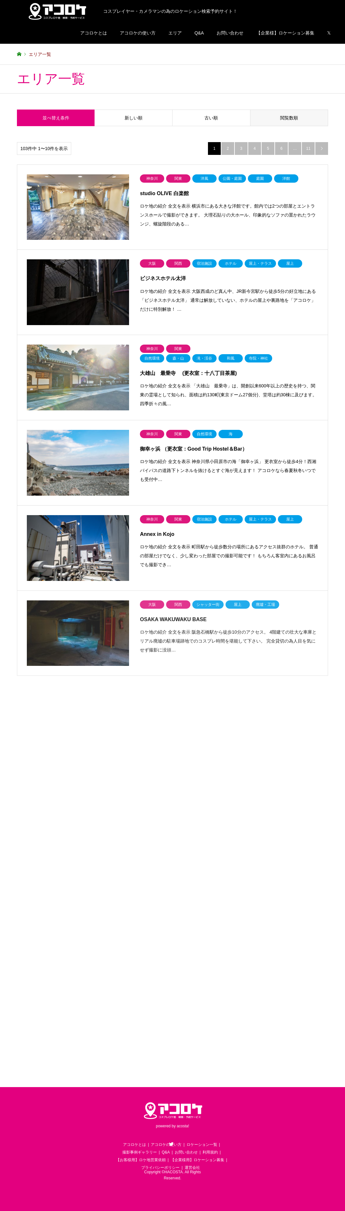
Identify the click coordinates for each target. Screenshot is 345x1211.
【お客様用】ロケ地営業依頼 (141, 1160)
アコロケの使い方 (138, 32)
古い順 (211, 117)
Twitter (171, 1144)
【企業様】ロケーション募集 (285, 32)
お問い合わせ (230, 32)
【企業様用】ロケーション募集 (197, 1160)
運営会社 (192, 1167)
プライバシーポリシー (160, 1167)
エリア (175, 32)
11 (308, 148)
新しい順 (133, 117)
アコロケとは (93, 32)
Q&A (199, 32)
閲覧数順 (289, 117)
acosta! (183, 1126)
